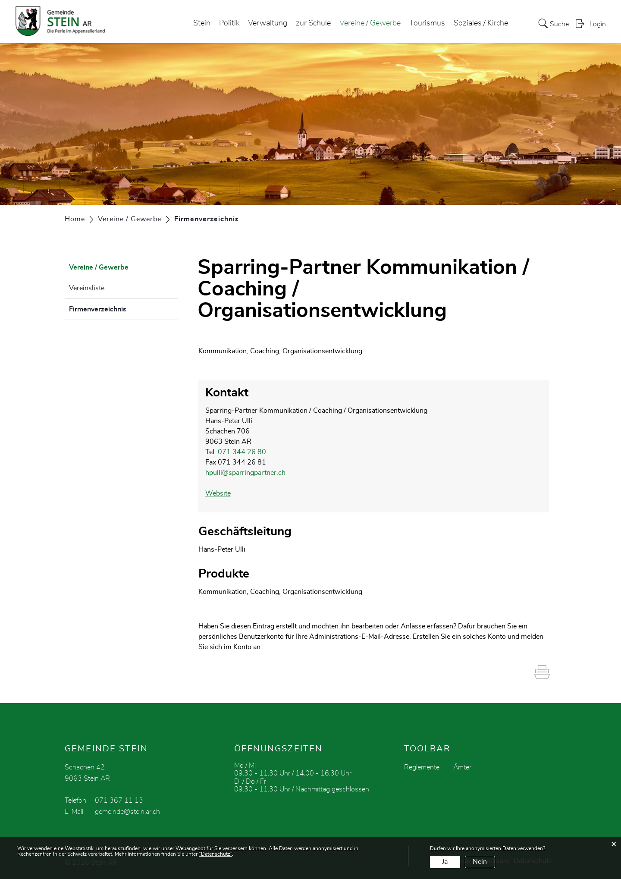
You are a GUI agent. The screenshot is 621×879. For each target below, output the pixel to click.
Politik (229, 23)
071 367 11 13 (119, 800)
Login (598, 24)
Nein (480, 861)
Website (218, 493)
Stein (201, 23)
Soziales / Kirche (481, 23)
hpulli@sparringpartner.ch (245, 472)
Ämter (462, 767)
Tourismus (427, 23)
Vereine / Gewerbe (370, 23)
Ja (445, 861)
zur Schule (313, 23)
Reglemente (421, 767)
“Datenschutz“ (215, 854)
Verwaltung (267, 23)
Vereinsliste (86, 288)
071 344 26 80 (242, 452)
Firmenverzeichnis (119, 308)
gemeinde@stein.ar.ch (127, 811)
